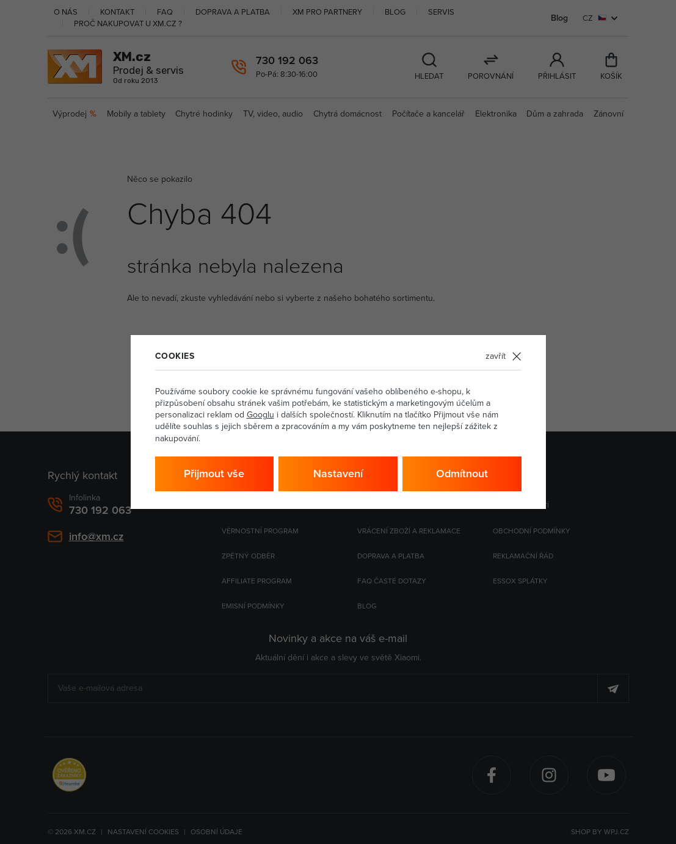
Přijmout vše (214, 473)
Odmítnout (462, 473)
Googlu (260, 414)
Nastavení (338, 473)
